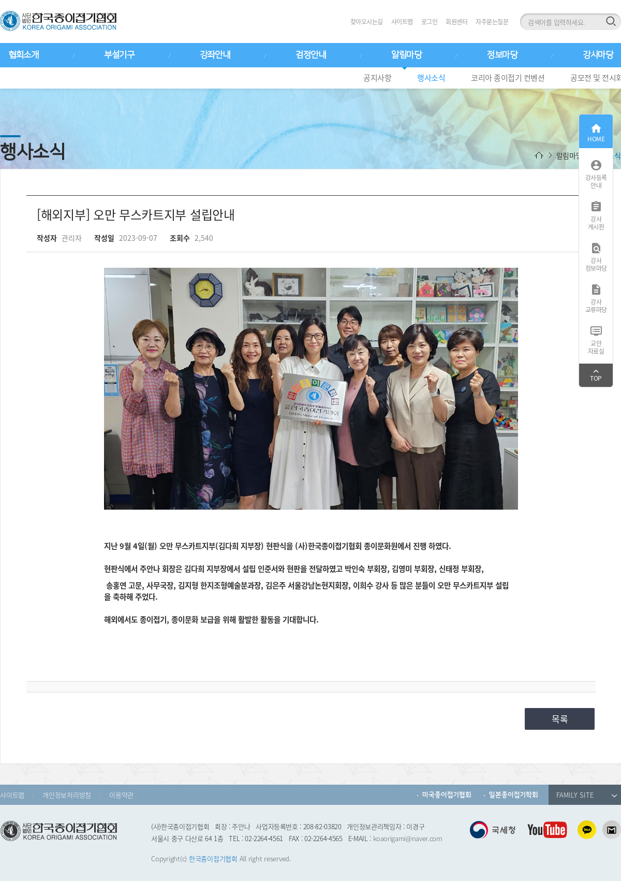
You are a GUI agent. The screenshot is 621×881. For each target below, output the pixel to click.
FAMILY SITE (586, 795)
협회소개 (23, 55)
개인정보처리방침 (66, 795)
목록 (560, 718)
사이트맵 (402, 21)
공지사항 (377, 77)
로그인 (429, 21)
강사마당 (598, 55)
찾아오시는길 (366, 21)
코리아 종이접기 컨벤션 (507, 77)
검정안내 (310, 55)
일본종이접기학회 (513, 795)
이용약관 (121, 795)
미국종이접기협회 (446, 795)
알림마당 (406, 55)
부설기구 (119, 55)
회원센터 (456, 21)
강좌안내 (215, 55)
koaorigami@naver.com (407, 838)
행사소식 (431, 77)
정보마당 (502, 55)
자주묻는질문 (492, 21)
